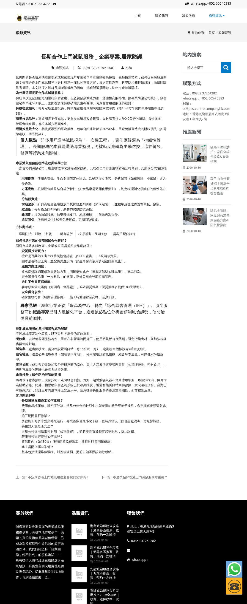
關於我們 (161, 15)
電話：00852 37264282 (34, 4)
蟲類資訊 (217, 15)
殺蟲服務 (188, 15)
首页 (212, 32)
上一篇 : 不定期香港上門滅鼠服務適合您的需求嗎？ (52, 477)
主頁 (137, 15)
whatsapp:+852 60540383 (211, 3)
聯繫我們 (135, 513)
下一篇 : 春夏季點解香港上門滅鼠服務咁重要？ (134, 477)
